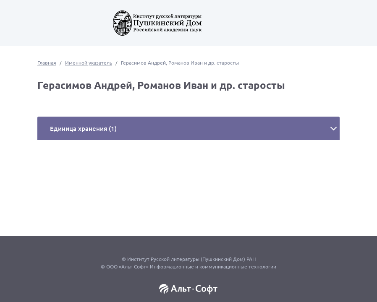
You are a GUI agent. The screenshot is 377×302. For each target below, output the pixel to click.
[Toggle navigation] (25, 25)
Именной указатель (88, 62)
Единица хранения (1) (83, 128)
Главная (46, 62)
